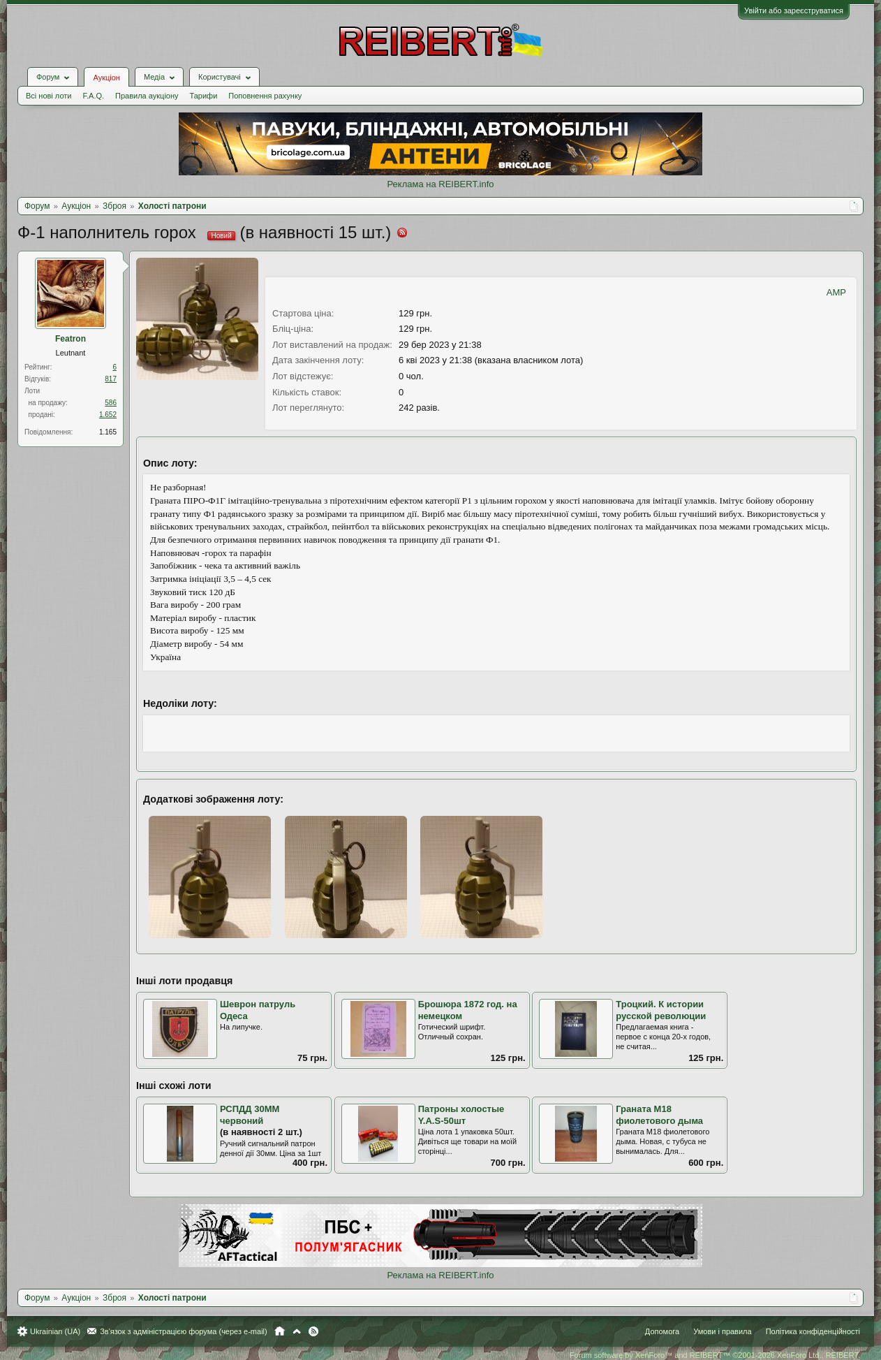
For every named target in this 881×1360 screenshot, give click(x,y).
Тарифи (204, 96)
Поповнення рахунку (265, 96)
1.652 (108, 414)
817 (111, 379)
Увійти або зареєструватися (793, 10)
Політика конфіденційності (813, 1331)
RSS (313, 1331)
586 (111, 403)
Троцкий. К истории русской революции (661, 1010)
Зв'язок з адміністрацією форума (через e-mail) (183, 1331)
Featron (70, 339)
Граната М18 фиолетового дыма (659, 1115)
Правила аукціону (146, 96)
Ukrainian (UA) (55, 1331)
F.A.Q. (93, 96)
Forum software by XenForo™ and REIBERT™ (715, 1355)
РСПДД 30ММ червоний (249, 1115)
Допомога (662, 1331)
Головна (279, 1331)
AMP (836, 292)
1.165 (108, 432)
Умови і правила (722, 1331)
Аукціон (106, 77)
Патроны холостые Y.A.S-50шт (461, 1115)
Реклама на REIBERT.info (440, 184)
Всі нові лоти (48, 96)
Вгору (297, 1331)
